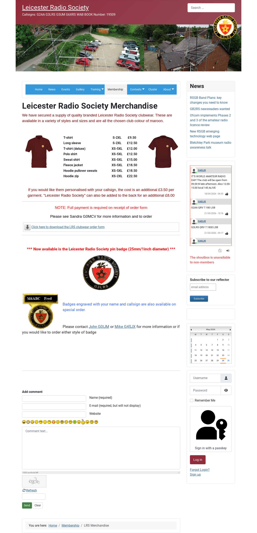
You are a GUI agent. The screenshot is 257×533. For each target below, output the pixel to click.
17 (228, 350)
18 (196, 355)
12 (201, 350)
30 (223, 361)
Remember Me (205, 400)
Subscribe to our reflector (209, 279)
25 (196, 361)
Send (27, 505)
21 (212, 355)
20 (207, 355)
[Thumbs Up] (226, 194)
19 (201, 355)
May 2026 (210, 329)
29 (218, 361)
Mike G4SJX (125, 327)
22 (218, 355)
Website (95, 414)
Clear (38, 505)
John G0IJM (99, 327)
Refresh (29, 490)
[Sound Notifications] (228, 250)
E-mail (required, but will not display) (115, 406)
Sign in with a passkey (210, 429)
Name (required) (100, 397)
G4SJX (202, 170)
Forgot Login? (200, 470)
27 (207, 361)
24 (228, 355)
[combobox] (211, 7)
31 (228, 361)
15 (218, 350)
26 (201, 361)
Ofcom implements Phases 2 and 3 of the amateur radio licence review (210, 120)
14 (212, 350)
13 (207, 350)
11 (196, 350)
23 (223, 355)
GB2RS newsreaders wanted (210, 109)
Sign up (195, 474)
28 (212, 361)
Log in (197, 460)
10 (228, 345)
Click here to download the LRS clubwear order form (68, 227)
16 (223, 350)
